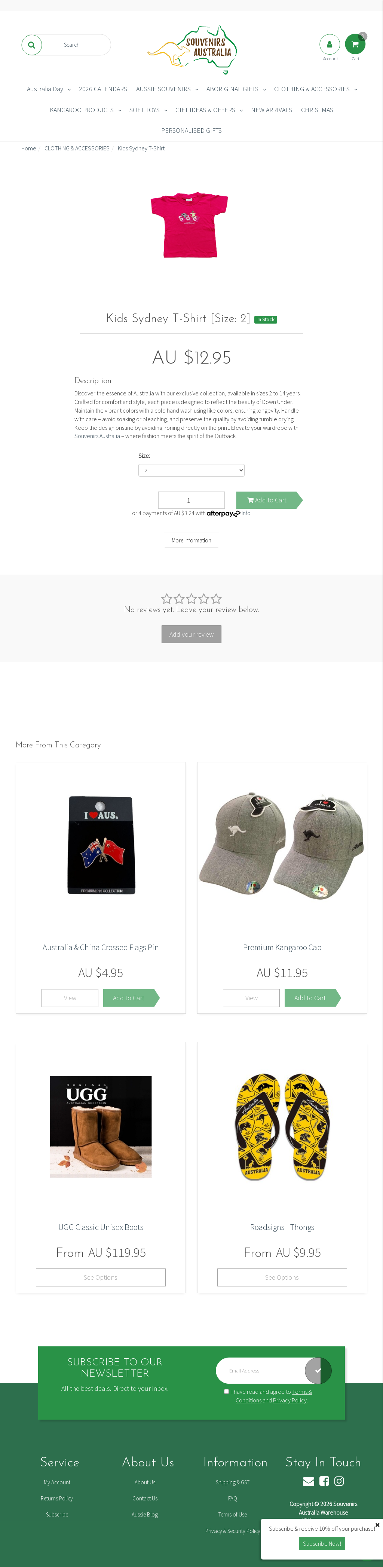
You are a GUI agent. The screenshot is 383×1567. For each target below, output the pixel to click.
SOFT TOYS (144, 109)
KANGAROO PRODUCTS (82, 109)
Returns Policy (57, 1498)
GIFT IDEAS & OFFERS (205, 109)
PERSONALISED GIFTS (191, 130)
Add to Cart (267, 500)
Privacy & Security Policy (232, 1530)
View (70, 998)
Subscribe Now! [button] (322, 1543)
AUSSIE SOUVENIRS (163, 89)
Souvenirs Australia (97, 436)
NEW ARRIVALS (271, 109)
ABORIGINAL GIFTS (232, 89)
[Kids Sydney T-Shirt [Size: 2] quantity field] (191, 500)
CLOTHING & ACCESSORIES (312, 89)
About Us (145, 1482)
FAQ (232, 1498)
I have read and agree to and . (268, 1396)
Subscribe (57, 1514)
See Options (100, 1277)
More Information (191, 540)
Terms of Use (232, 1514)
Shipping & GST (232, 1482)
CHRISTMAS (317, 109)
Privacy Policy (290, 1400)
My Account (57, 1482)
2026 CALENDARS (103, 89)
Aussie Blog (145, 1514)
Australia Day (45, 89)
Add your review (191, 634)
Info (246, 513)
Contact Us (144, 1498)
